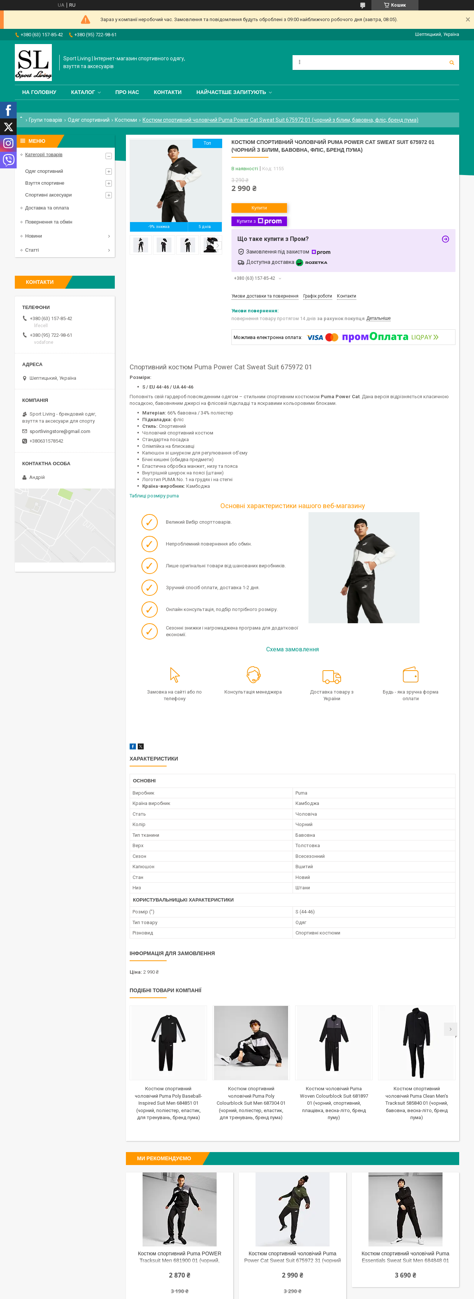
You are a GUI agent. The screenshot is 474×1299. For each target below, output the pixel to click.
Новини (33, 236)
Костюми (126, 120)
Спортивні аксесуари (48, 195)
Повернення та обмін (48, 222)
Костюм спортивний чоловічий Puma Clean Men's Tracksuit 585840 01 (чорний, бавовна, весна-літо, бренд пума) (416, 1103)
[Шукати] (451, 62)
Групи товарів (45, 120)
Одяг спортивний (89, 120)
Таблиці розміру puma (155, 496)
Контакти (168, 92)
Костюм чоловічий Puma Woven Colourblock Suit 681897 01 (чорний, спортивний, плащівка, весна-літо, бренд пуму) (334, 1103)
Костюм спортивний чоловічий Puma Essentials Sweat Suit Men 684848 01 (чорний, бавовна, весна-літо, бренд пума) (405, 1258)
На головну (39, 92)
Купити (259, 208)
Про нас (127, 92)
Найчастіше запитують (231, 92)
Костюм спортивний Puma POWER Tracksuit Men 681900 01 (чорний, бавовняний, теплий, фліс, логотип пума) (179, 1258)
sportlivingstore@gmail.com (60, 431)
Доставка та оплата (47, 208)
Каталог (83, 92)
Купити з (259, 221)
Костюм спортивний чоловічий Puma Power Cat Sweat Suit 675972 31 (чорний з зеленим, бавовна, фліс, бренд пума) (292, 1258)
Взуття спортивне (44, 183)
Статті (32, 250)
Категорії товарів (44, 154)
